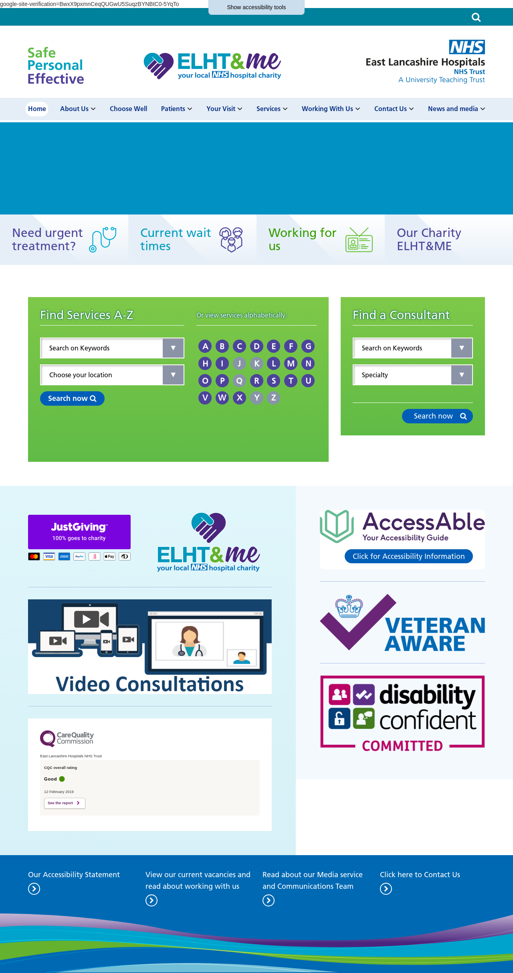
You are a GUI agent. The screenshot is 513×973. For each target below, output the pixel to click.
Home (37, 109)
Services (268, 109)
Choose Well (128, 109)
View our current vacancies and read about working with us (197, 880)
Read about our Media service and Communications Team (313, 880)
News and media (453, 109)
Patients (173, 109)
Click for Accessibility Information (409, 556)
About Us (74, 109)
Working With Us (327, 109)
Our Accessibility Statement (74, 874)
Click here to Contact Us (420, 874)
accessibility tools (256, 7)
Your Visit (220, 109)
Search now (72, 398)
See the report (60, 803)
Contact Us (390, 109)
